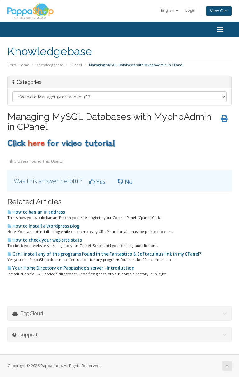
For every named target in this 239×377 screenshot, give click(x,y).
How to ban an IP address (36, 212)
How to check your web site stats (44, 240)
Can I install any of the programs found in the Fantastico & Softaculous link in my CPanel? (104, 254)
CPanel (76, 64)
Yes (97, 181)
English (169, 10)
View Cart (218, 10)
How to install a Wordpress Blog (43, 226)
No (125, 181)
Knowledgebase (49, 64)
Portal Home (18, 64)
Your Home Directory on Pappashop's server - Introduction (70, 268)
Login (190, 10)
